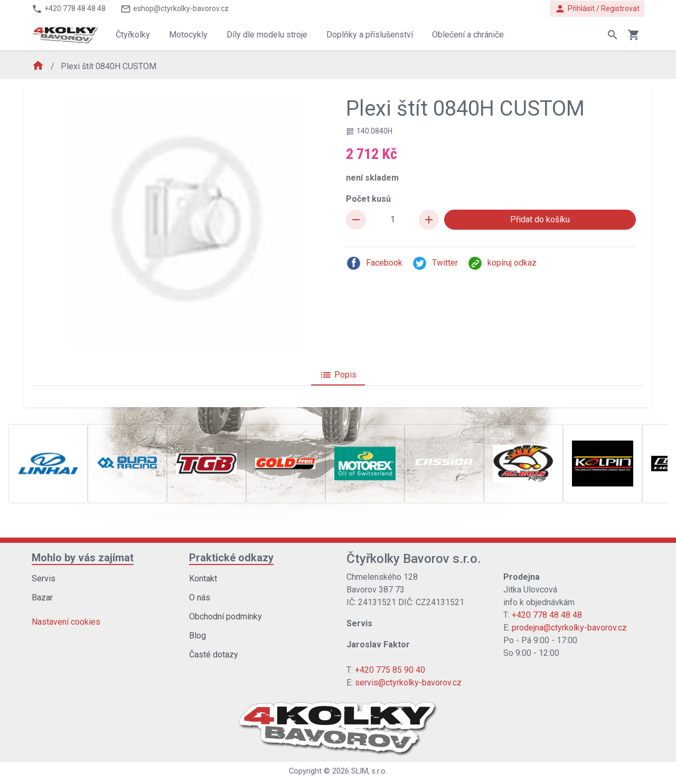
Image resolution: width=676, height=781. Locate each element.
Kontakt (203, 578)
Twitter (435, 263)
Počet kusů (368, 199)
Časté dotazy (213, 655)
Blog (197, 636)
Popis (338, 375)
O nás (199, 597)
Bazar (42, 597)
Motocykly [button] (188, 35)
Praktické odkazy (231, 557)
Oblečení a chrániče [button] (468, 35)
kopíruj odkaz (502, 263)
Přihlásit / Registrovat (597, 8)
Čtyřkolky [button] (133, 35)
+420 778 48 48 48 (547, 615)
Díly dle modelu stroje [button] (267, 35)
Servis (43, 578)
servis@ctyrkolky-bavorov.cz (408, 683)
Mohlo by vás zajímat (83, 557)
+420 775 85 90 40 (390, 670)
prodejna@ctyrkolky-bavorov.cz (569, 628)
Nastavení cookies (66, 622)
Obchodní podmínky (225, 616)
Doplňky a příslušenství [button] (369, 35)
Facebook (374, 263)
